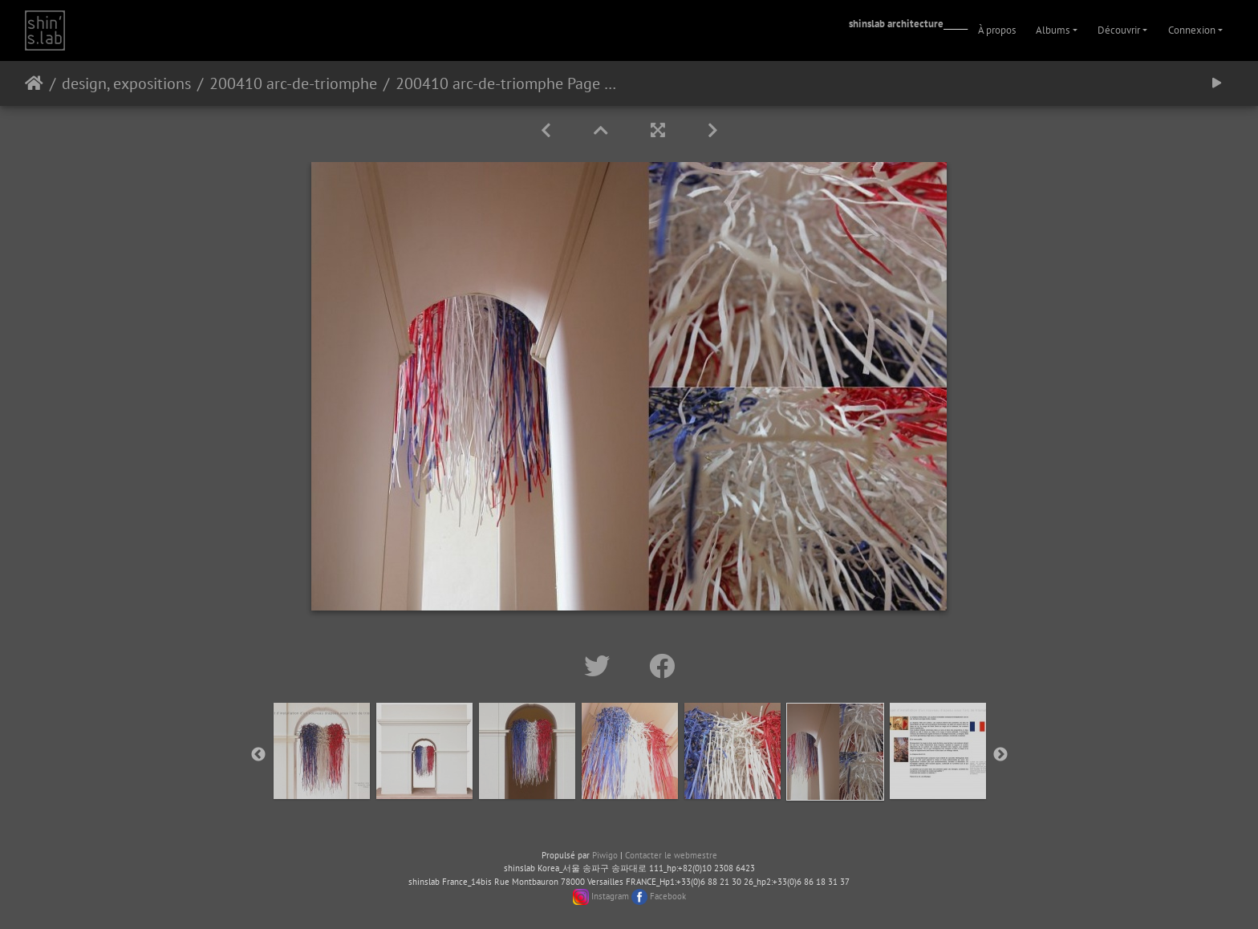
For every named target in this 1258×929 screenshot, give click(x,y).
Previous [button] (258, 755)
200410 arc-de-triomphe (293, 83)
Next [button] (1000, 755)
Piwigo (605, 855)
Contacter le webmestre (671, 855)
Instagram (610, 896)
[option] (321, 751)
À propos (997, 30)
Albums (1052, 30)
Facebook (668, 896)
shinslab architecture (896, 23)
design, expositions (126, 83)
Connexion (1191, 30)
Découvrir (1119, 30)
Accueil (34, 83)
